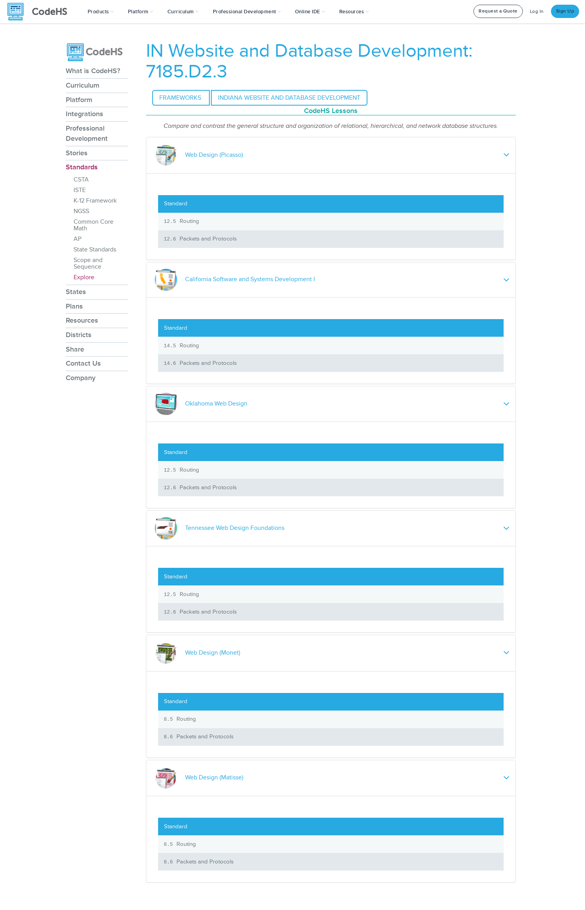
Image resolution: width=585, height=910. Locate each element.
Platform (79, 99)
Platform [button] (140, 12)
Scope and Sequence (88, 263)
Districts (79, 334)
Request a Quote (498, 11)
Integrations (84, 113)
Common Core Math (93, 225)
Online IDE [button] (310, 12)
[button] (101, 11)
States (76, 291)
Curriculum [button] (183, 12)
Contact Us (83, 363)
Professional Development (87, 133)
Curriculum (82, 85)
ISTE (80, 190)
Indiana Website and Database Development (289, 98)
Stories (77, 153)
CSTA (81, 179)
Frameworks (181, 98)
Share (75, 349)
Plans (74, 306)
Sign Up (565, 11)
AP (77, 239)
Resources (82, 320)
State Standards (95, 249)
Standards (82, 167)
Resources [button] (354, 12)
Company (80, 377)
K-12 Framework (95, 201)
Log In (537, 11)
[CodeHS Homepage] (40, 11)
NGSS (81, 211)
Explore (84, 277)
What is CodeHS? (93, 70)
